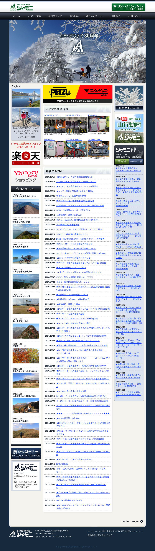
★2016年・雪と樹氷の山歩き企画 (71, 391)
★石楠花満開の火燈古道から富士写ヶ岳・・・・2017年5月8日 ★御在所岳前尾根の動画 (129, 191)
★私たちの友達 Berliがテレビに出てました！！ (78, 340)
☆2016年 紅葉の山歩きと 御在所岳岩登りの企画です (81, 366)
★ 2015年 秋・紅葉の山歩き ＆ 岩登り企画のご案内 (82, 401)
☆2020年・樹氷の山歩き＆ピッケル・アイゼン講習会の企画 (83, 309)
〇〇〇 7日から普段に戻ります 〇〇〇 (74, 277)
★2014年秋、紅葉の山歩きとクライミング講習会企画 (80, 439)
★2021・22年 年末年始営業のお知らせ (74, 244)
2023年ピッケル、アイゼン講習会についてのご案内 (79, 229)
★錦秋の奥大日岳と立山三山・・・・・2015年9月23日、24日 (127, 355)
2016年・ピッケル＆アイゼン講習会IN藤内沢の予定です (81, 396)
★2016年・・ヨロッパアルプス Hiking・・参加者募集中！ (82, 379)
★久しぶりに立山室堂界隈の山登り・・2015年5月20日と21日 (128, 394)
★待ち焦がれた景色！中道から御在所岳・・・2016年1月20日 (128, 288)
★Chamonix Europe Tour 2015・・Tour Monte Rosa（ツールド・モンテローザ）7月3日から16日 (129, 343)
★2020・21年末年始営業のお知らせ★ (73, 258)
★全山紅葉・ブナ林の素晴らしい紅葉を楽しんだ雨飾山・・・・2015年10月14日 (128, 309)
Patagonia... (93, 115)
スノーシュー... (95, 139)
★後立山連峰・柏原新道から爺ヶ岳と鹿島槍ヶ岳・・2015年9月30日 (129, 331)
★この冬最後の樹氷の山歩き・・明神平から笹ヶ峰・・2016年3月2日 (128, 266)
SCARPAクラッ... (74, 115)
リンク (109, 535)
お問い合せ (101, 535)
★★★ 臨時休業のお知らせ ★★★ (73, 282)
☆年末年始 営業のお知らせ (69, 215)
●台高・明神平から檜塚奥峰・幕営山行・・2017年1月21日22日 (129, 214)
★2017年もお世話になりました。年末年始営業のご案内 (81, 336)
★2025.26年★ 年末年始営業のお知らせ (74, 177)
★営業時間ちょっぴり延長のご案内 (72, 294)
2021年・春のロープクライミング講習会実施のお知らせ (81, 253)
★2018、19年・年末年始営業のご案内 (73, 323)
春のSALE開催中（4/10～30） (69, 500)
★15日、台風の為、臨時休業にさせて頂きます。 (78, 220)
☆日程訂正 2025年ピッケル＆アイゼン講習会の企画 (80, 205)
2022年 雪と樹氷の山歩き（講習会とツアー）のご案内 (80, 239)
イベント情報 (34, 16)
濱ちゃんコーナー (95, 16)
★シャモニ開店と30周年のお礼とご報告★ (75, 191)
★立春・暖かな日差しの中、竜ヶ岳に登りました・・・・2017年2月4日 (128, 203)
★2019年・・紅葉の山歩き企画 (70, 314)
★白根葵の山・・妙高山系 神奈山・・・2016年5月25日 (128, 245)
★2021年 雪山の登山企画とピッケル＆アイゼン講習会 (81, 263)
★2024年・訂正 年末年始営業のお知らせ (75, 201)
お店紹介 (116, 16)
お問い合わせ (135, 16)
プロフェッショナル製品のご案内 (71, 196)
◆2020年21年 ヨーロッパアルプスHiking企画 (77, 318)
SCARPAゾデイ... (52, 115)
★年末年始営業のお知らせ (68, 418)
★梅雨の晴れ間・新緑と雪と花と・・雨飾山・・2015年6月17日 (128, 366)
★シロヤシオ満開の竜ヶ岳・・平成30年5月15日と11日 (128, 170)
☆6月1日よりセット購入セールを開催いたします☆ (79, 272)
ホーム (16, 16)
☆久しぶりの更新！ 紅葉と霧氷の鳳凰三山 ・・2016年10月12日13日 (129, 235)
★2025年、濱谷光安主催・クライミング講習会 (77, 186)
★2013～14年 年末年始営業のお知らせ (74, 459)
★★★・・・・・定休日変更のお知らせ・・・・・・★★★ (82, 413)
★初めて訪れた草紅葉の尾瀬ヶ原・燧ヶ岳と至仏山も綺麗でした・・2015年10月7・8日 (129, 320)
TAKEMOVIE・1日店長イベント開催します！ (76, 181)
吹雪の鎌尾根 (62, 464)
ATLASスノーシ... (74, 139)
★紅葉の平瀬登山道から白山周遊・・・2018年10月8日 (128, 180)
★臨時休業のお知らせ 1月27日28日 (72, 299)
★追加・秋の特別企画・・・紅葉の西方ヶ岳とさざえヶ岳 (81, 345)
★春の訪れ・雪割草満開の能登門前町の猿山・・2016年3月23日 (128, 255)
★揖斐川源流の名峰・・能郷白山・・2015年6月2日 (128, 385)
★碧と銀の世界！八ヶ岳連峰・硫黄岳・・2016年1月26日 (128, 277)
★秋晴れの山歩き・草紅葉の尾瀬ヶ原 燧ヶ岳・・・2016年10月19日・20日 (129, 225)
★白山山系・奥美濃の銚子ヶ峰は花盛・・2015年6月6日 (128, 376)
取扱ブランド (55, 16)
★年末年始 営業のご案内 (68, 304)
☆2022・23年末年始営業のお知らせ (72, 234)
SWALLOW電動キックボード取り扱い (73, 210)
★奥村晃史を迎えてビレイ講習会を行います (76, 248)
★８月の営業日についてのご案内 (71, 267)
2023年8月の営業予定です (67, 225)
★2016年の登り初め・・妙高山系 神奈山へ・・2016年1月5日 (129, 298)
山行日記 (74, 16)
